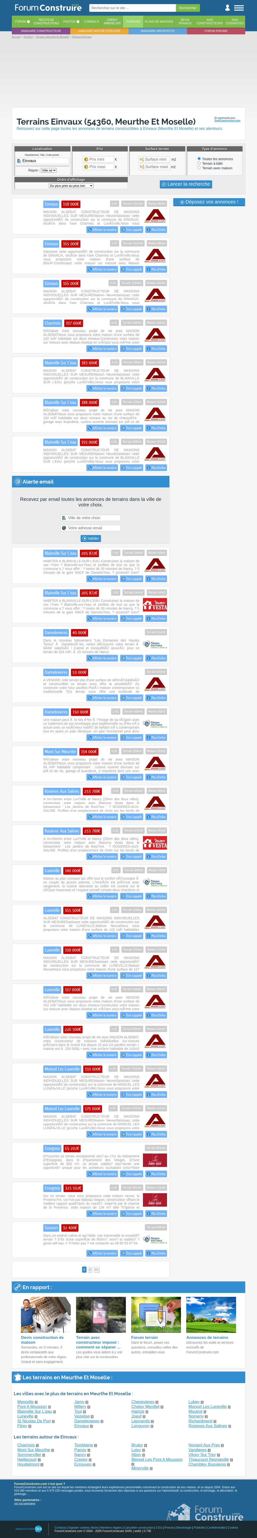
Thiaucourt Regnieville (208, 1459)
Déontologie (183, 1527)
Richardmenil (200, 1421)
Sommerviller (29, 1454)
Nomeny (196, 1416)
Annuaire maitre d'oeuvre (99, 31)
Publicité (199, 1527)
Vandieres (197, 1450)
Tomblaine (83, 1445)
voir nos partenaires (24, 1503)
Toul (78, 1411)
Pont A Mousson (32, 1406)
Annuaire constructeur (41, 31)
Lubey (193, 1401)
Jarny (79, 1401)
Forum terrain (144, 1337)
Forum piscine (216, 31)
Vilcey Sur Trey (202, 1454)
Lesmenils (140, 1421)
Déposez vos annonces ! (209, 201)
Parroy (80, 1450)
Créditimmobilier (112, 21)
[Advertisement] (128, 72)
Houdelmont (28, 1464)
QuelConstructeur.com (227, 120)
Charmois (26, 1445)
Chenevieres (142, 1401)
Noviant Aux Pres (204, 1445)
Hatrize (137, 1411)
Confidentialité (216, 1527)
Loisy (136, 1450)
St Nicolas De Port (34, 1421)
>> (96, 1269)
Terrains (133, 21)
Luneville (25, 1416)
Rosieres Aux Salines (207, 1426)
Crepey (81, 1459)
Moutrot (195, 1411)
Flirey (22, 1426)
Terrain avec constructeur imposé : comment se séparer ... (98, 1342)
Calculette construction (138, 1527)
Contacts (60, 1527)
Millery (80, 1406)
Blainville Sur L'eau (34, 1411)
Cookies (233, 1527)
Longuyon (140, 1426)
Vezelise (82, 1416)
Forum (20, 21)
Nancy (80, 1454)
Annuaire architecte (158, 31)
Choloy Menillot (145, 1406)
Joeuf (136, 1416)
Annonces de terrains (207, 1337)
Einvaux (81, 1426)
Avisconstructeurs (210, 21)
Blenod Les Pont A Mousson (157, 1459)
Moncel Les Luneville (207, 1406)
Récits (46, 21)
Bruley (137, 1445)
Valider (91, 538)
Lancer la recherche (186, 184)
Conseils (91, 21)
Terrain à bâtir (210, 163)
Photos (69, 21)
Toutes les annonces (215, 159)
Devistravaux (185, 21)
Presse (169, 1527)
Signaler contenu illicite (83, 1527)
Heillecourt (27, 1459)
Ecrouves (82, 1464)
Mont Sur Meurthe (33, 1450)
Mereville (25, 1401)
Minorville (140, 1468)
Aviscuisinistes (235, 21)
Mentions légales (111, 1527)
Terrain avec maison (215, 168)
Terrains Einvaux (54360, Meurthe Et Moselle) (106, 121)
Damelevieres (86, 1421)
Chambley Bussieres (207, 1464)
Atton (136, 1454)
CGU (159, 1527)
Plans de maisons (159, 21)
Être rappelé (132, 230)
